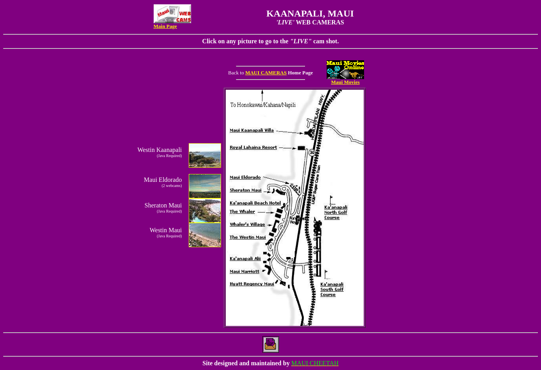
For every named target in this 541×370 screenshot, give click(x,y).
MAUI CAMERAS (265, 73)
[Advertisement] (392, 207)
